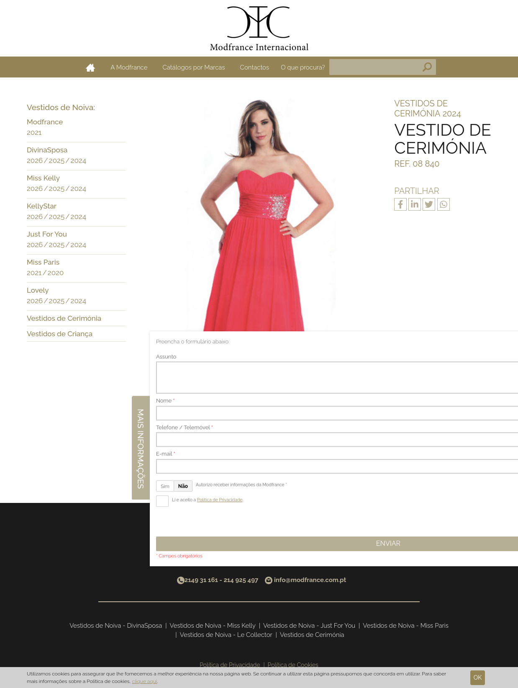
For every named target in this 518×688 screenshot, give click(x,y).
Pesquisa (427, 67)
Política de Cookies (293, 665)
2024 (78, 160)
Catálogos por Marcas (193, 67)
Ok (478, 677)
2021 (34, 132)
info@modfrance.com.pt (310, 580)
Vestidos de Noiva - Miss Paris (406, 625)
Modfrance (45, 122)
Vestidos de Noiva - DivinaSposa (115, 625)
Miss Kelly (43, 178)
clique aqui (144, 681)
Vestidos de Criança (59, 334)
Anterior (213, 459)
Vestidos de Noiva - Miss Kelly (213, 625)
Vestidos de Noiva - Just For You (309, 625)
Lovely (38, 290)
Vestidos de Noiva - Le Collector (226, 635)
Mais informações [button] (509, 338)
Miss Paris (43, 262)
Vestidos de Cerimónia (64, 318)
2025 (56, 160)
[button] (117, 122)
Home (90, 67)
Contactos (254, 67)
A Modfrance (128, 67)
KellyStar (41, 206)
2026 (35, 160)
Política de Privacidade (230, 665)
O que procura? (303, 67)
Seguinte (303, 459)
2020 (56, 272)
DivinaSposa (47, 150)
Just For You (47, 234)
